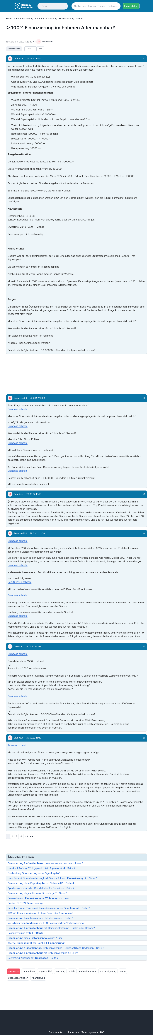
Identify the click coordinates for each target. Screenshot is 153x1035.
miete (72, 971)
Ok (40, 49)
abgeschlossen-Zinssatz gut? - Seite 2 (37, 893)
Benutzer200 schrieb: (19, 581)
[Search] (96, 6)
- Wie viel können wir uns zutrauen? (45, 863)
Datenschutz (55, 1032)
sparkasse (13, 971)
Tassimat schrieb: (17, 745)
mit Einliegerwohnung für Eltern (43, 952)
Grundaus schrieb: (17, 409)
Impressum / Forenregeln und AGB (86, 1032)
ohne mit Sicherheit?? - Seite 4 (41, 883)
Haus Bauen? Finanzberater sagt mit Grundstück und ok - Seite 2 (52, 878)
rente (123, 971)
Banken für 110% (25, 903)
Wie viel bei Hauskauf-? (36, 942)
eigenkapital (45, 971)
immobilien (29, 971)
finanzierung (38, 978)
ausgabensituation (18, 978)
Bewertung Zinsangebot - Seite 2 (33, 957)
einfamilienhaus (87, 971)
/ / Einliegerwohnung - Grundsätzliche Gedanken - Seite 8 (56, 947)
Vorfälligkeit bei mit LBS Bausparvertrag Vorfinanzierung (46, 923)
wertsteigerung (108, 971)
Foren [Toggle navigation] (45, 6)
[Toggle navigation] (8, 6)
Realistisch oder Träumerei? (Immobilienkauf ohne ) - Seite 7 (49, 908)
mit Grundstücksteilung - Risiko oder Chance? (51, 928)
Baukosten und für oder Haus (38, 898)
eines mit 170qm (35, 937)
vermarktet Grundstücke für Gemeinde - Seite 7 (41, 888)
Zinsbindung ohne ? (34, 873)
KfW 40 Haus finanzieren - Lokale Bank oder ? (40, 913)
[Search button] (117, 6)
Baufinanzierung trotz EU (25, 933)
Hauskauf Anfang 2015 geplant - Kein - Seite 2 (41, 868)
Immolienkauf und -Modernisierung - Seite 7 (40, 918)
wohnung (60, 971)
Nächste (29, 836)
